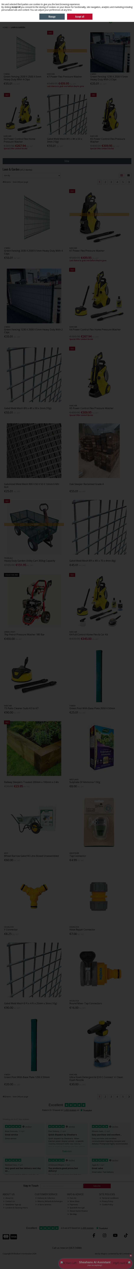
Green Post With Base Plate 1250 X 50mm (27, 1077)
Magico (104, 1253)
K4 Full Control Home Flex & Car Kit (88, 634)
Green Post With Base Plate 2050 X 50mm (92, 708)
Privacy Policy (106, 1201)
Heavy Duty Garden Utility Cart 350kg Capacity (29, 560)
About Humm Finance (78, 1211)
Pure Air (72, 1198)
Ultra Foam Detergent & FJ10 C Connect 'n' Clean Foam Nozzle (96, 1079)
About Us (8, 1198)
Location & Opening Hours (15, 1207)
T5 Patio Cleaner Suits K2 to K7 (21, 708)
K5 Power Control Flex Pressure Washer (107, 140)
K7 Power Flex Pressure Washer (64, 76)
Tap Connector (77, 856)
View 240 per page (20, 182)
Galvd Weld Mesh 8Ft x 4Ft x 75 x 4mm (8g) (92, 560)
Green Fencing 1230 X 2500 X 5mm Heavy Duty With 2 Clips (109, 78)
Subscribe (97, 1186)
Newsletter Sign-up (12, 1204)
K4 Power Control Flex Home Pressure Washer (19, 140)
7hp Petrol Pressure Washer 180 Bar (24, 634)
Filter (67, 161)
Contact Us (9, 1201)
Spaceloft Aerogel (76, 1207)
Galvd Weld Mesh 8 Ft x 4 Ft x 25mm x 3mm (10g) (30, 1003)
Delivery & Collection (45, 1198)
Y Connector (11, 929)
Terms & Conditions (109, 1198)
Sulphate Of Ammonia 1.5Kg (84, 782)
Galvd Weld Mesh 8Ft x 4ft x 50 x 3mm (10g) (64, 140)
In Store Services (43, 1204)
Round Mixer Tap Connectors (85, 1003)
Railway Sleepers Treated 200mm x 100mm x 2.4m (31, 782)
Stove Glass (73, 1201)
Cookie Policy (106, 1204)
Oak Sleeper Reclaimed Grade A (86, 484)
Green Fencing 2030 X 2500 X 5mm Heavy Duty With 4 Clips (22, 78)
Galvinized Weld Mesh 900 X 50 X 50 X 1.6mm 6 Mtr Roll (31, 485)
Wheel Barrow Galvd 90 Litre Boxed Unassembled (31, 856)
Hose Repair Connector (82, 929)
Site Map (72, 1214)
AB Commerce (125, 1253)
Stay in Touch (30, 1185)
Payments (73, 1204)
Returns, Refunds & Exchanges (49, 1201)
